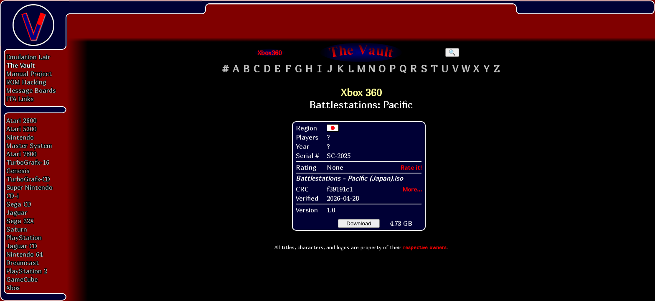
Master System (29, 145)
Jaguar (16, 212)
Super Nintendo (29, 187)
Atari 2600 (21, 120)
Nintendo (20, 137)
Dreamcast (22, 262)
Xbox (13, 287)
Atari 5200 (21, 129)
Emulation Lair (28, 57)
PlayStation (24, 237)
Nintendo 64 (24, 254)
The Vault (20, 65)
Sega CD (18, 204)
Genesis (18, 170)
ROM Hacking (26, 82)
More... (412, 189)
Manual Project (29, 73)
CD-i (12, 195)
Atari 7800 (21, 154)
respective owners (425, 247)
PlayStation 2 (26, 271)
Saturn (16, 229)
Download (358, 223)
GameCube (22, 279)
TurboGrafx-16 (27, 162)
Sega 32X (20, 220)
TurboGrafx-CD (28, 179)
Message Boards (31, 90)
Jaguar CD (21, 246)
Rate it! (411, 167)
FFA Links (20, 98)
